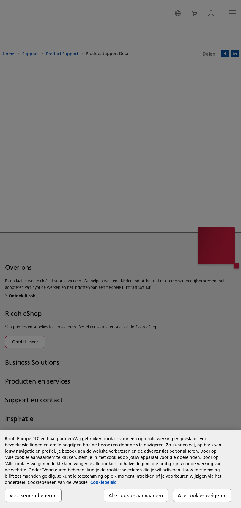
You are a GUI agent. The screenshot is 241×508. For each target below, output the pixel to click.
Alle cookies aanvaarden (135, 495)
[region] (120, 469)
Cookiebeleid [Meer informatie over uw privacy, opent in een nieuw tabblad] (103, 482)
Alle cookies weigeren (202, 495)
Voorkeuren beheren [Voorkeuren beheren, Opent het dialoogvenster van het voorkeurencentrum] (33, 495)
